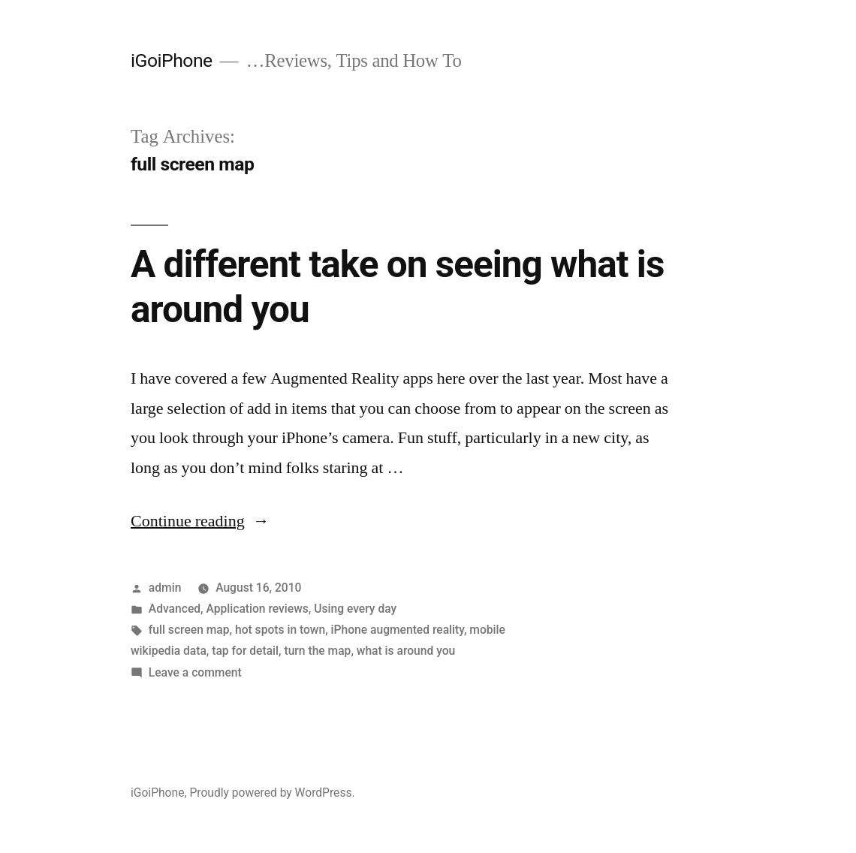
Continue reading (200, 521)
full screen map (189, 629)
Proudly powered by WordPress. (271, 792)
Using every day (355, 608)
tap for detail (245, 651)
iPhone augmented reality (397, 629)
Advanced (174, 608)
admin (165, 587)
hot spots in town (280, 629)
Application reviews (257, 608)
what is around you (406, 651)
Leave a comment (195, 672)
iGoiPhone (171, 60)
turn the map (317, 651)
